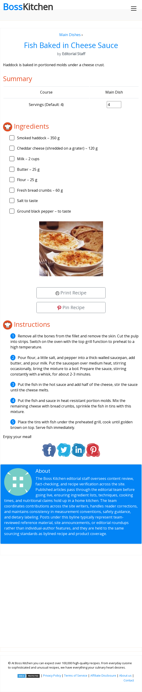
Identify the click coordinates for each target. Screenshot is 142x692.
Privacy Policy (52, 675)
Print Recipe (71, 293)
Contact (129, 680)
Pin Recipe (71, 307)
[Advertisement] (71, 597)
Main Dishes (70, 34)
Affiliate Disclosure (103, 675)
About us (125, 675)
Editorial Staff (68, 470)
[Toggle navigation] (133, 8)
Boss (28, 7)
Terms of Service (75, 675)
